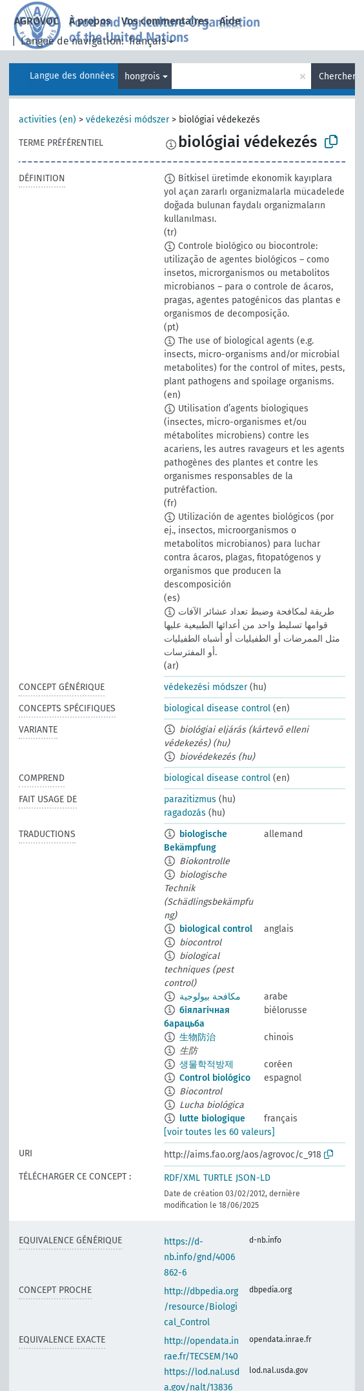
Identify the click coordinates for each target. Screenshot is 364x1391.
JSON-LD (253, 1177)
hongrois (142, 76)
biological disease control (217, 708)
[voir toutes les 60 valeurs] (219, 1132)
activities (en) (47, 119)
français (147, 41)
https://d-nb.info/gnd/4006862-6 (199, 1257)
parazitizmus (190, 799)
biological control (215, 928)
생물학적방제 (206, 1064)
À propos (90, 21)
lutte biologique (212, 1118)
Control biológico (214, 1077)
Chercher (337, 76)
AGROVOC (36, 21)
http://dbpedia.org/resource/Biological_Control (201, 1307)
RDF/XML (182, 1177)
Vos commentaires (165, 21)
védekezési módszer (127, 119)
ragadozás (185, 812)
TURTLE (217, 1177)
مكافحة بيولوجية (210, 996)
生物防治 (197, 1037)
